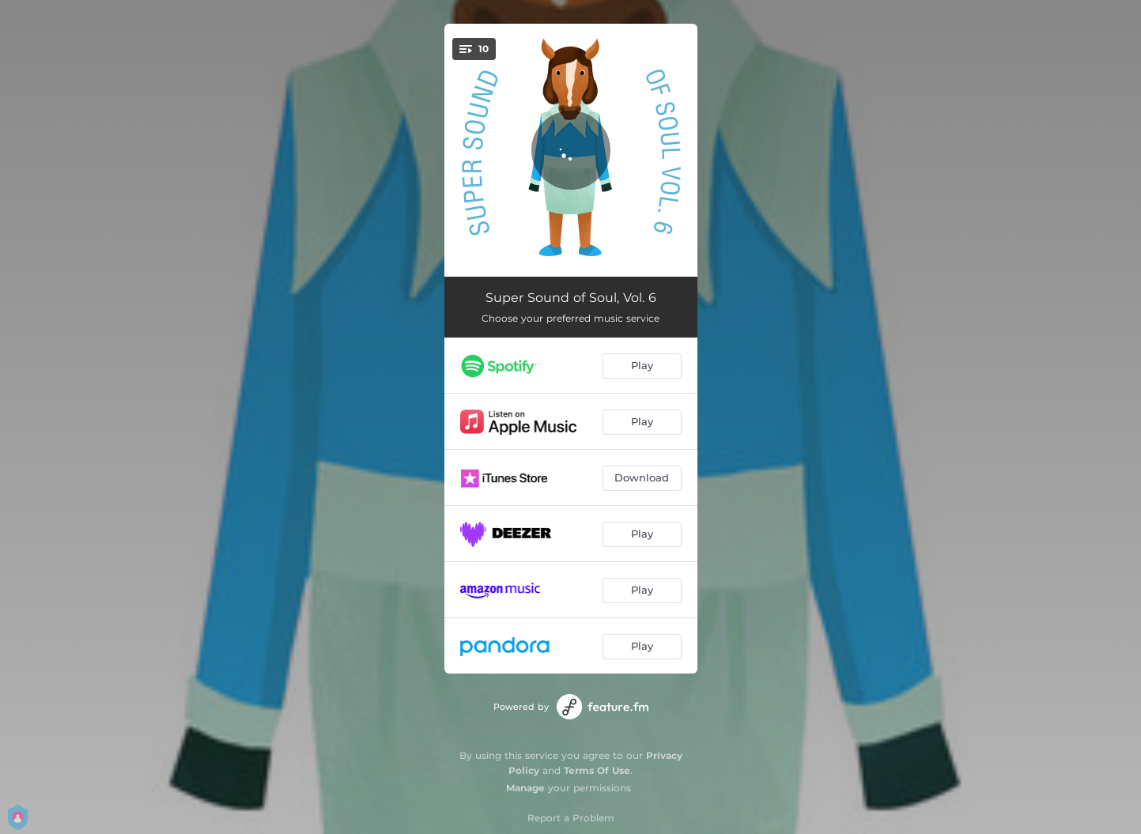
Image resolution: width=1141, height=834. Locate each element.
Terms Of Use (597, 770)
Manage (525, 788)
